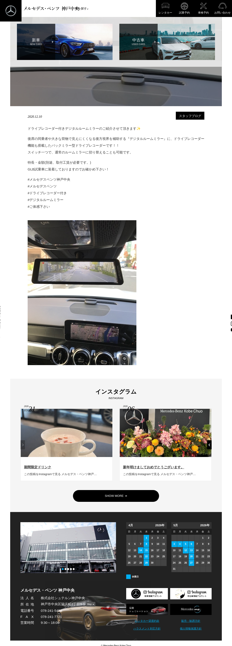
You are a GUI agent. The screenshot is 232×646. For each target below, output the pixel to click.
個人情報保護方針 (191, 628)
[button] (209, 446)
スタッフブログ (190, 116)
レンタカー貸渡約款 (147, 621)
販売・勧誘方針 (190, 621)
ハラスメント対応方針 (147, 628)
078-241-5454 (51, 611)
